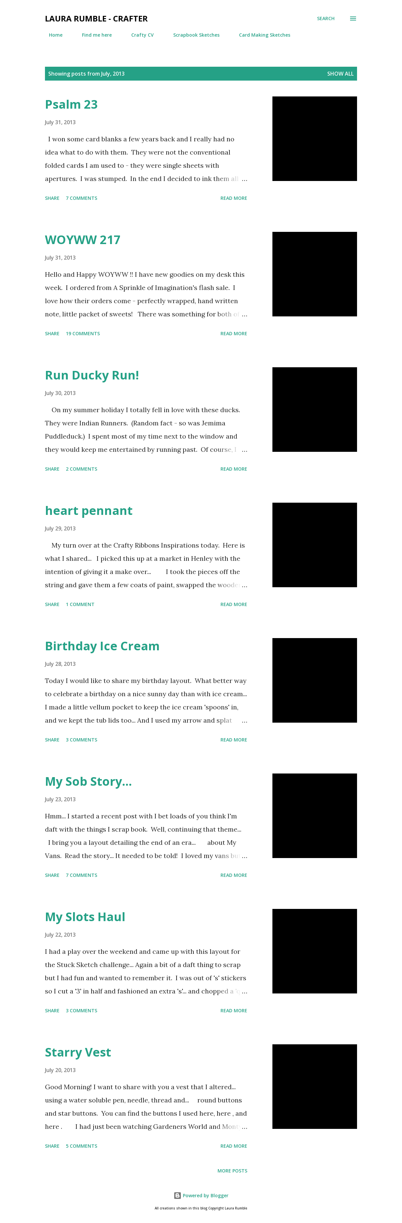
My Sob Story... (88, 781)
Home (52, 35)
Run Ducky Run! (92, 375)
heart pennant (89, 510)
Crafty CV (138, 35)
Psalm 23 (71, 104)
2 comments (81, 469)
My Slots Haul (85, 917)
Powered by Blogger (201, 1195)
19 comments (83, 333)
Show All (340, 73)
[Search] (326, 18)
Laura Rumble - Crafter (96, 18)
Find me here (93, 35)
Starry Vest (78, 1052)
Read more (234, 198)
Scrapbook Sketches (192, 35)
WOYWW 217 (83, 240)
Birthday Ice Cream (102, 646)
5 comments (81, 1146)
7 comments (81, 198)
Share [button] (52, 198)
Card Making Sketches (260, 35)
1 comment (80, 604)
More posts (232, 1171)
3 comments (81, 740)
